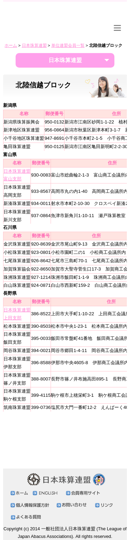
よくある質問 (27, 517)
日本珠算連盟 (65, 11)
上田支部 (12, 317)
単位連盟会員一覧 (68, 45)
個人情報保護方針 (31, 505)
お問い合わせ (63, 29)
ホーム (11, 45)
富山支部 (12, 178)
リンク (92, 26)
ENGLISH (92, 30)
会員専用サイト (24, 29)
